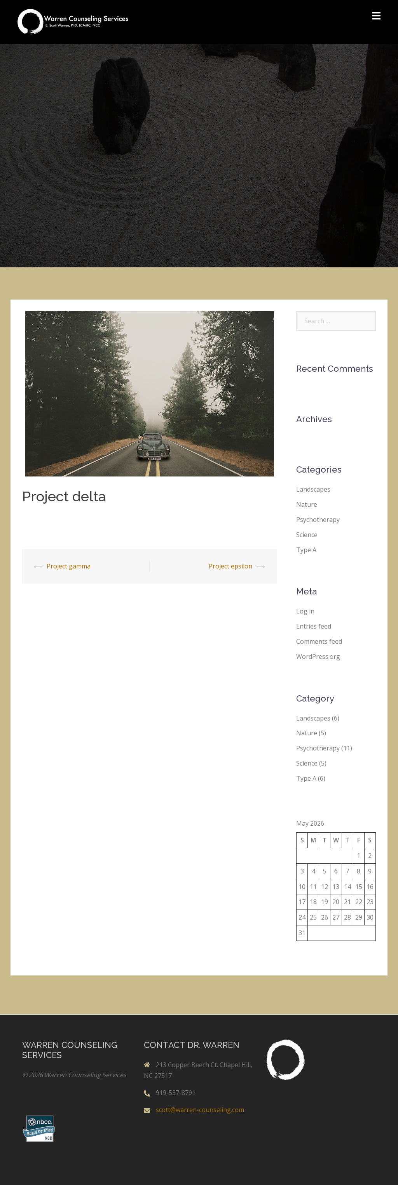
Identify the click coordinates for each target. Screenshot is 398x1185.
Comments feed (319, 641)
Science (307, 534)
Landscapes (313, 489)
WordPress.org (318, 656)
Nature (306, 504)
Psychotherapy (318, 519)
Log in (305, 611)
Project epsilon (230, 566)
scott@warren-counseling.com (200, 1109)
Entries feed (313, 626)
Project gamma (69, 566)
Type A (306, 550)
